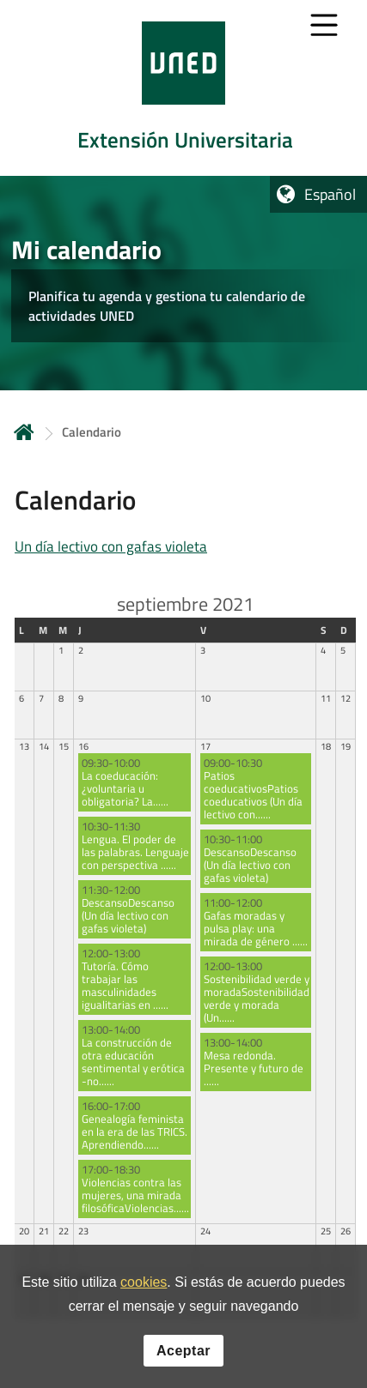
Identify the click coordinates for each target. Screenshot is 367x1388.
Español (330, 194)
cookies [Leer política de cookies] (143, 1282)
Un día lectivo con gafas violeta (111, 546)
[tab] (183, 88)
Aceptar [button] (183, 1350)
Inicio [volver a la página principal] (24, 432)
